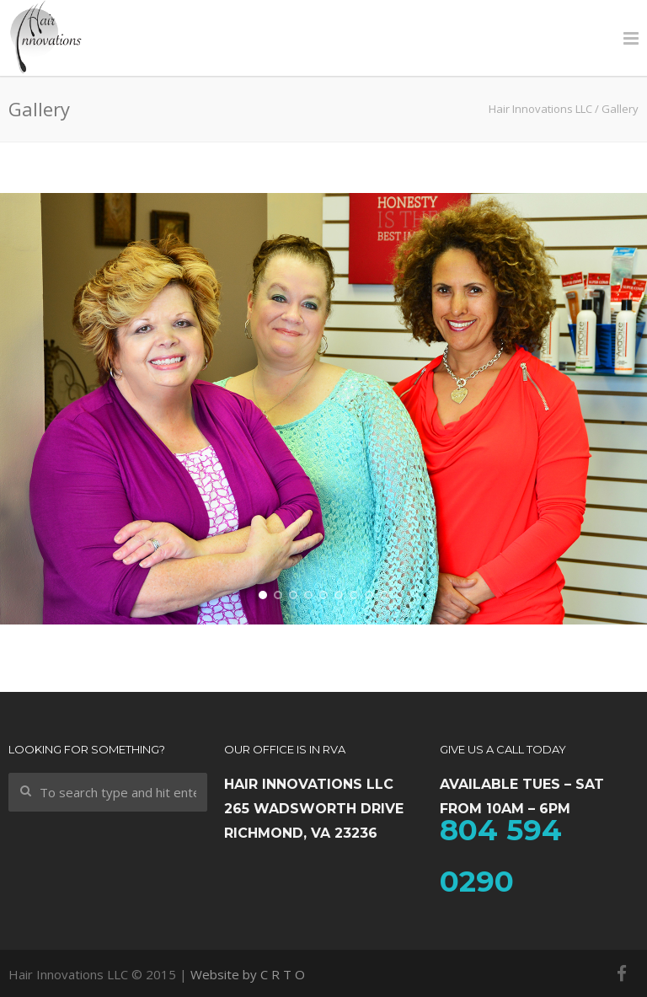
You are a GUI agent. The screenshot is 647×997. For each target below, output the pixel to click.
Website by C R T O (247, 974)
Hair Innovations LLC (540, 108)
